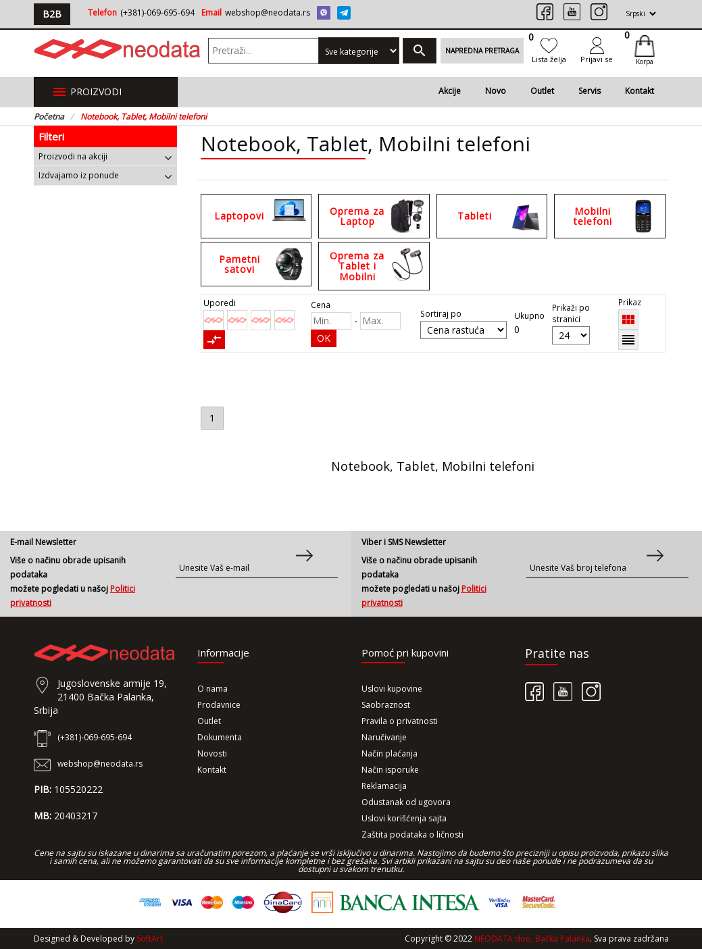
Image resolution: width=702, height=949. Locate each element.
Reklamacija (384, 786)
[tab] (106, 156)
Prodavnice (219, 705)
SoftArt (149, 938)
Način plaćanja (389, 753)
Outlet (542, 91)
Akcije (449, 91)
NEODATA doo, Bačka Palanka (532, 938)
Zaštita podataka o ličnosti (412, 834)
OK (323, 338)
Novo (495, 91)
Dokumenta (219, 737)
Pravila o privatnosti (399, 721)
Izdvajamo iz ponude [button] (106, 175)
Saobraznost (385, 705)
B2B (52, 13)
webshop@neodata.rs (267, 12)
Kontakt (639, 91)
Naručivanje (384, 737)
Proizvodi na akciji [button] (106, 156)
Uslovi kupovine (391, 688)
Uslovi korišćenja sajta (404, 818)
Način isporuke (390, 769)
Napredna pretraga (482, 50)
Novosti (212, 753)
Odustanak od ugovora (406, 802)
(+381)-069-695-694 (157, 12)
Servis (589, 91)
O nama (212, 688)
